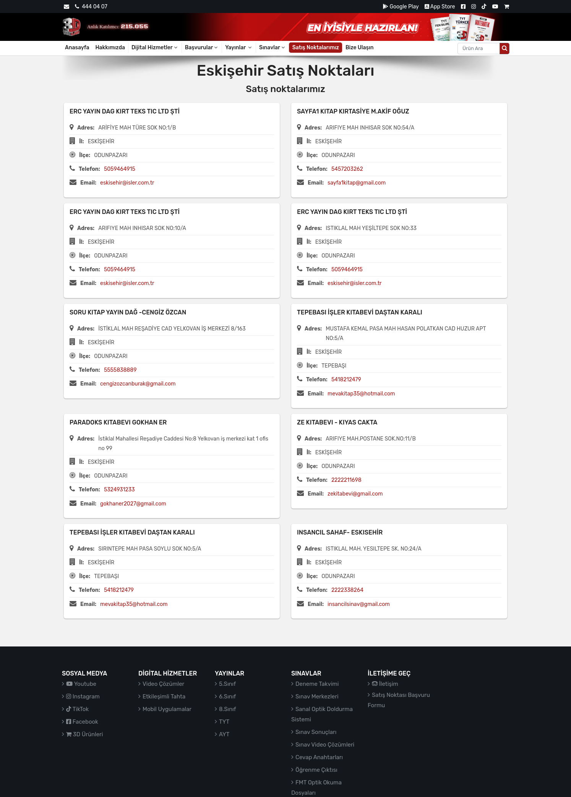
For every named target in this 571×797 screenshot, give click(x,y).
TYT (224, 721)
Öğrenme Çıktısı (316, 769)
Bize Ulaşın (360, 47)
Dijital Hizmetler (154, 47)
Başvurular (202, 47)
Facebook (82, 721)
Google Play (401, 6)
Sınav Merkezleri (317, 696)
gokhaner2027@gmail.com (133, 504)
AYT (224, 734)
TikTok (77, 709)
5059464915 (119, 169)
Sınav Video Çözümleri (324, 744)
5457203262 (347, 169)
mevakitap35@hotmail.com (361, 393)
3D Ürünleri (84, 734)
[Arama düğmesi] (504, 48)
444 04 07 (91, 6)
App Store (440, 6)
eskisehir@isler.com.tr (127, 183)
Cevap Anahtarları (319, 757)
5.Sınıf (227, 683)
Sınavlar (272, 47)
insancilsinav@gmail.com (359, 604)
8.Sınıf (227, 709)
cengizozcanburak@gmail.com (137, 384)
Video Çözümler (163, 683)
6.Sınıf (227, 696)
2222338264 (347, 590)
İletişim (385, 683)
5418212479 (346, 379)
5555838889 (120, 370)
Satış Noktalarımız (315, 47)
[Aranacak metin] (478, 48)
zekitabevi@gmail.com (355, 494)
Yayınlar (239, 47)
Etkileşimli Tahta (164, 696)
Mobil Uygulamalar (167, 709)
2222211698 (346, 480)
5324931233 (119, 489)
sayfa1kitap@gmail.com (357, 183)
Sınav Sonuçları (315, 732)
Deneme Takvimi (317, 683)
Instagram (83, 696)
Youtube (81, 683)
